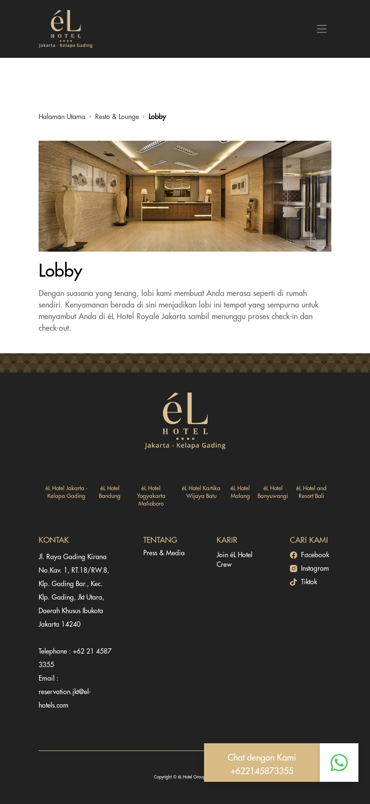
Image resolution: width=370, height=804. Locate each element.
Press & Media (164, 552)
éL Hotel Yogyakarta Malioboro (151, 496)
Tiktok (303, 582)
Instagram (309, 568)
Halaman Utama (62, 116)
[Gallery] (185, 196)
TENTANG (160, 540)
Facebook (309, 555)
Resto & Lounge (117, 116)
